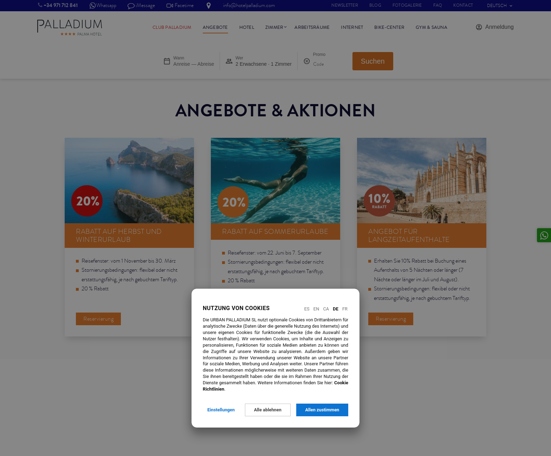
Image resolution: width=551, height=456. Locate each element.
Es (307, 309)
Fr (345, 309)
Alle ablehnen (267, 409)
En (316, 309)
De (335, 309)
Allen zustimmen (322, 409)
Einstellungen (221, 409)
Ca (326, 309)
